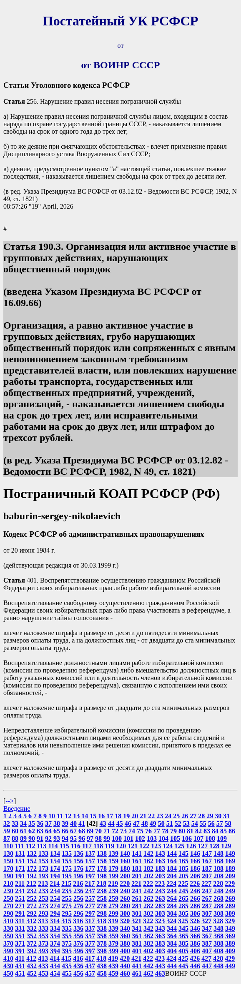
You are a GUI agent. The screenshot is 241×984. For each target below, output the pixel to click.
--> (9, 801)
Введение (16, 808)
